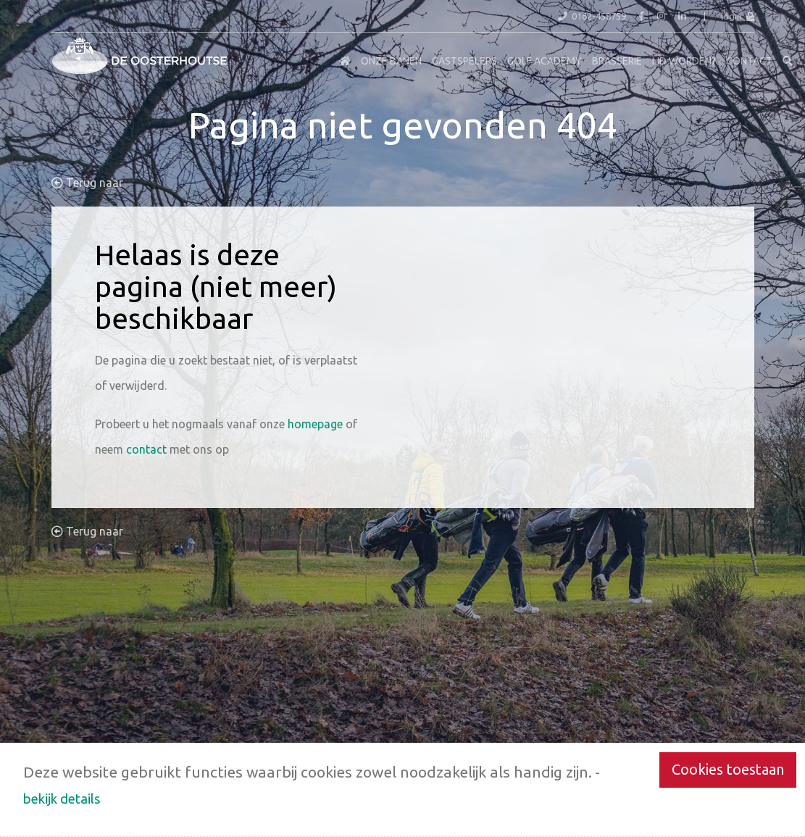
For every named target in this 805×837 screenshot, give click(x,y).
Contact (749, 61)
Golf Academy (544, 61)
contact (146, 449)
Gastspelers (464, 61)
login (737, 16)
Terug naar (87, 182)
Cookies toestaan (728, 769)
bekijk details (62, 798)
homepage (315, 423)
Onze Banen (391, 61)
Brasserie (617, 61)
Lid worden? (684, 61)
